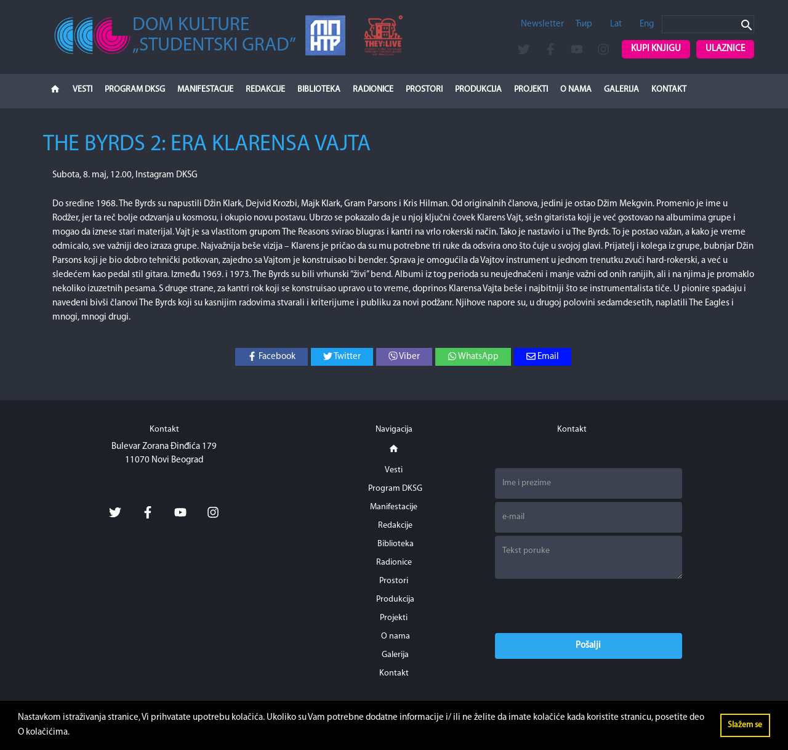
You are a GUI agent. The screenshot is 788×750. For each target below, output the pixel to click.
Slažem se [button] (745, 725)
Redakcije (265, 89)
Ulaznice (725, 49)
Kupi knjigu (656, 49)
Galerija (621, 89)
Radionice (373, 89)
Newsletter (542, 24)
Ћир (584, 24)
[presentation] (588, 606)
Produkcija (478, 89)
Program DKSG (135, 89)
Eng (647, 24)
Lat (616, 24)
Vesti (82, 89)
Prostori (424, 89)
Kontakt (668, 89)
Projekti (531, 89)
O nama (576, 89)
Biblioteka (318, 89)
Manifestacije (205, 89)
